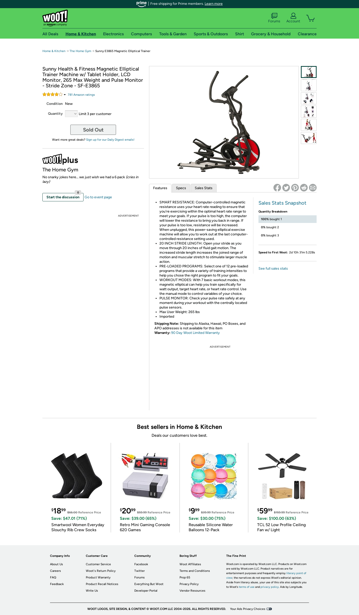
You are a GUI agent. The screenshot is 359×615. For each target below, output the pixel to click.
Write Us (92, 590)
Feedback (57, 584)
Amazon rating (81, 94)
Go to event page (98, 197)
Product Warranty (98, 577)
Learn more (214, 4)
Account (293, 18)
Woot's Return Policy (101, 571)
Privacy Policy (189, 584)
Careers (55, 571)
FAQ (53, 577)
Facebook (141, 564)
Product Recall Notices (102, 584)
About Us (56, 564)
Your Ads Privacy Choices (247, 609)
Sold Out (93, 130)
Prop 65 (185, 577)
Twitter (139, 571)
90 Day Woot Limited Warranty (195, 333)
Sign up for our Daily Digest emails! (110, 139)
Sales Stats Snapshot (282, 203)
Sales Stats (204, 188)
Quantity (55, 113)
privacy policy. (269, 587)
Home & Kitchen (54, 51)
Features (160, 188)
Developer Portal (145, 590)
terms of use (246, 587)
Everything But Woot (149, 584)
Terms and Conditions (195, 571)
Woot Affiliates (190, 564)
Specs (181, 188)
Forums (274, 18)
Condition (54, 104)
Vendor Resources (192, 590)
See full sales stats (273, 268)
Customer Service (98, 564)
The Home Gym (80, 51)
